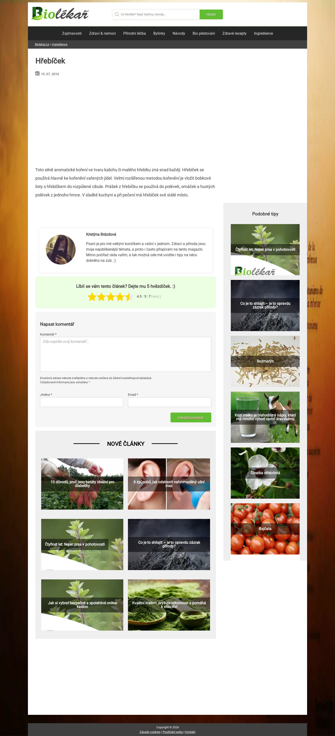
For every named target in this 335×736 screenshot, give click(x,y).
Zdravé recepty (234, 33)
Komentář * (48, 334)
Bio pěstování (204, 33)
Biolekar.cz (42, 44)
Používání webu (173, 732)
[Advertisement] (125, 120)
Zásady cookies (150, 732)
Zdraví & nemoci (102, 33)
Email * (133, 395)
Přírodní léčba (134, 33)
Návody (179, 33)
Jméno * (46, 395)
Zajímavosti (72, 33)
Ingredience (263, 33)
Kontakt (190, 732)
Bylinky (159, 33)
